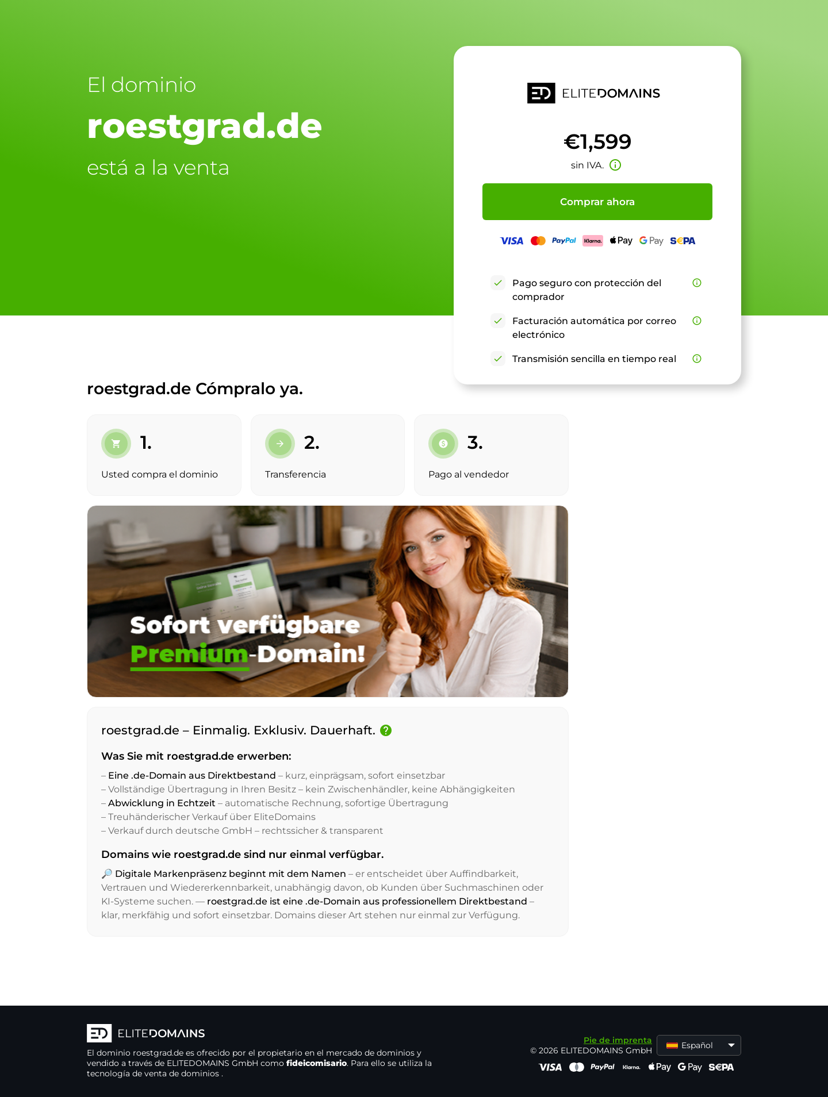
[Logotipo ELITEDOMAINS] (259, 1034)
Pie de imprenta (618, 1040)
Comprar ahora (597, 201)
